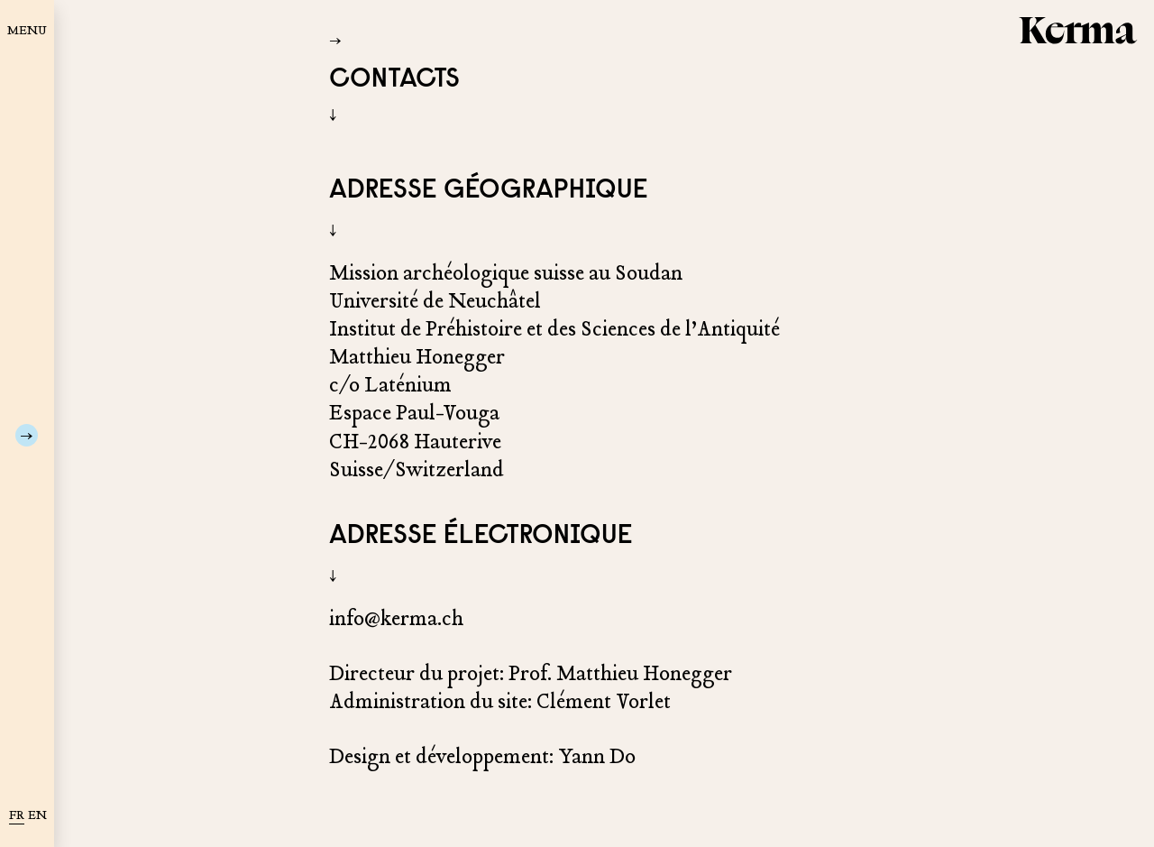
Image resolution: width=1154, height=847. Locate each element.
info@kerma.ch (396, 618)
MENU (27, 31)
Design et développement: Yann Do (482, 756)
